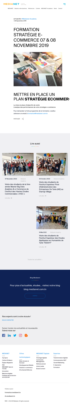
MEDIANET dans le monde (7, 367)
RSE (3, 365)
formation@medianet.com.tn (38, 113)
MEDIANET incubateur (47, 8)
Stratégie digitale (41, 358)
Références (31, 8)
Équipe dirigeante (7, 362)
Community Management (40, 360)
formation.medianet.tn (13, 392)
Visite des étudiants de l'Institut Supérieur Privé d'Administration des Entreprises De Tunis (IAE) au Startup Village (51, 187)
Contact (60, 8)
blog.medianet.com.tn (35, 289)
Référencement (41, 364)
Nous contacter (8, 320)
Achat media (40, 366)
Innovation (5, 371)
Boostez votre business (21, 8)
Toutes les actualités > (35, 259)
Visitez (35, 295)
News (55, 8)
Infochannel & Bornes (25, 370)
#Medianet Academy (29, 19)
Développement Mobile (26, 365)
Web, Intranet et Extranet (24, 361)
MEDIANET (10, 8)
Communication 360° (60, 360)
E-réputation (57, 365)
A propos (5, 358)
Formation (57, 367)
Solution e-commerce (25, 367)
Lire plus (8, 198)
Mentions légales (7, 373)
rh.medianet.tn (10, 396)
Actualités (17, 19)
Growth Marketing (59, 362)
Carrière (38, 8)
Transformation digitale (61, 358)
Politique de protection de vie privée (9, 376)
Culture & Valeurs (7, 360)
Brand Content (40, 368)
